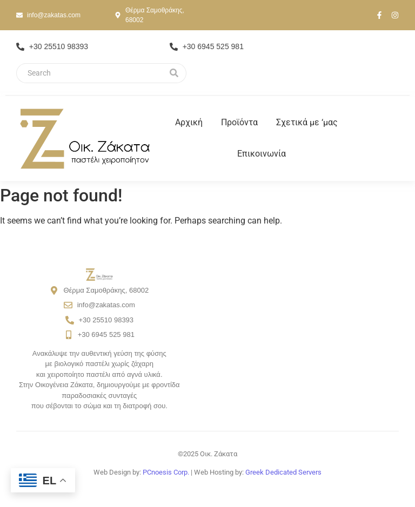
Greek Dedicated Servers (283, 472)
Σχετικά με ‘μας (307, 122)
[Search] (89, 73)
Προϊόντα (239, 122)
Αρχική (189, 122)
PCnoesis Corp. (166, 472)
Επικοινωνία (261, 153)
